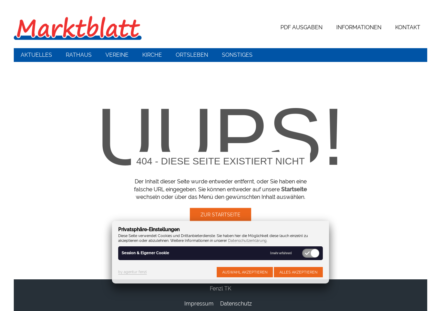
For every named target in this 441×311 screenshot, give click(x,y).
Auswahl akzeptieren (244, 272)
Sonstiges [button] (237, 55)
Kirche (152, 55)
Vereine (117, 55)
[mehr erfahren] (281, 253)
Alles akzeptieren (298, 272)
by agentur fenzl (132, 271)
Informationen (358, 27)
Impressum (199, 303)
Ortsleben (192, 55)
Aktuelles (36, 55)
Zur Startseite (220, 215)
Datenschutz (236, 303)
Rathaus (79, 55)
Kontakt (407, 27)
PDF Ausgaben (301, 27)
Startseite (294, 189)
